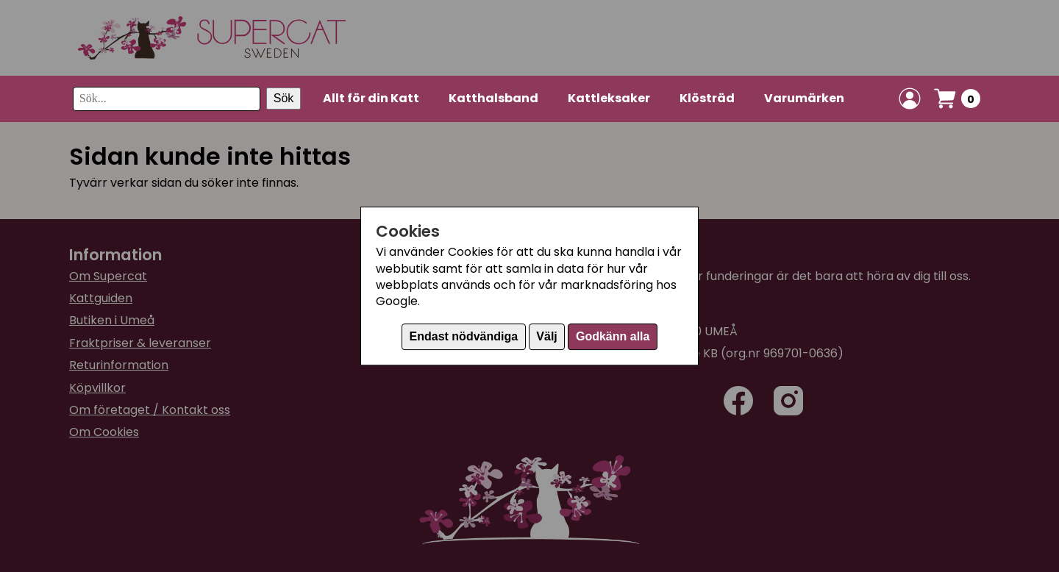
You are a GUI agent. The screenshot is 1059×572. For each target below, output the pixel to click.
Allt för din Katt (371, 98)
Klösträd (707, 98)
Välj (546, 336)
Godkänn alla (612, 336)
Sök (284, 98)
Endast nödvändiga (464, 336)
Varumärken (804, 98)
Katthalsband (493, 98)
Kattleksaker (609, 98)
